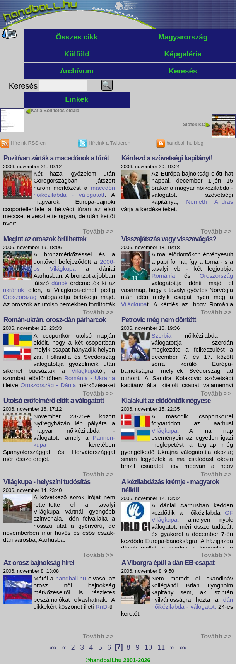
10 (148, 647)
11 (161, 647)
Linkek (76, 99)
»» (182, 647)
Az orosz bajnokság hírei (38, 563)
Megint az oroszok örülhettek (44, 239)
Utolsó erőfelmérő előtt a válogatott (53, 401)
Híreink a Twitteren (104, 143)
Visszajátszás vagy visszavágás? (168, 239)
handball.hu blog (180, 143)
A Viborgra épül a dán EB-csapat (168, 563)
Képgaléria (183, 54)
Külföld (76, 54)
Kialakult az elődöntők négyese (166, 401)
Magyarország (182, 37)
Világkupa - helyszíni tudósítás (47, 482)
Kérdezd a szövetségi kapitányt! (167, 158)
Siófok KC (194, 124)
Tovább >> (98, 231)
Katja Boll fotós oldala (55, 110)
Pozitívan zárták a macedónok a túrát (56, 158)
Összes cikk (76, 37)
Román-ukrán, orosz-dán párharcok (54, 320)
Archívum (77, 71)
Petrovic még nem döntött (158, 320)
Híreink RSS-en (23, 143)
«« (52, 647)
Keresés (183, 71)
